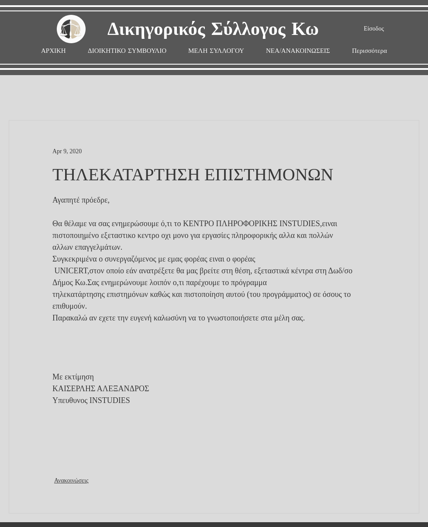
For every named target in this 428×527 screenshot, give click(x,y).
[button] (216, 50)
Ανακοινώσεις (71, 480)
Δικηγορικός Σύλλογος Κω (213, 29)
